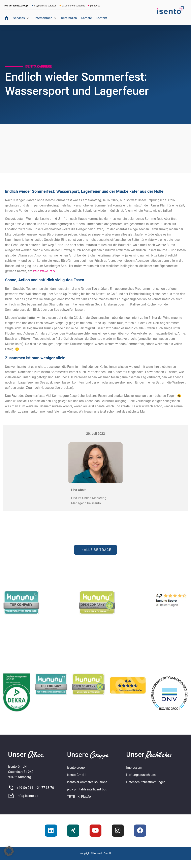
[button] (21, 18)
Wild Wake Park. (44, 271)
